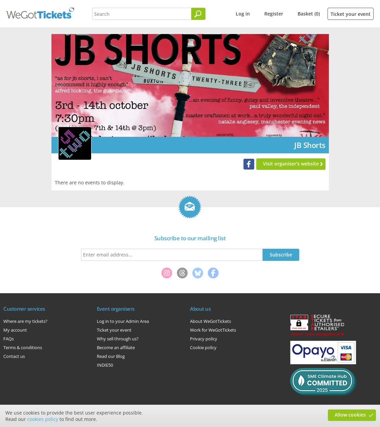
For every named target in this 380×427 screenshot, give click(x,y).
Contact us (14, 356)
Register (273, 13)
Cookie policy (203, 347)
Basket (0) (309, 13)
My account (15, 330)
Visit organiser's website (291, 163)
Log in (243, 13)
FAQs (8, 339)
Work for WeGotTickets (213, 330)
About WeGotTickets (210, 321)
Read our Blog (111, 356)
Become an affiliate (116, 347)
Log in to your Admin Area (123, 321)
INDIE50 (105, 365)
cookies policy (42, 419)
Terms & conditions (22, 347)
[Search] (198, 14)
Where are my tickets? (25, 321)
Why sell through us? (118, 339)
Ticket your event (351, 14)
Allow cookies (350, 414)
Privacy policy (203, 339)
